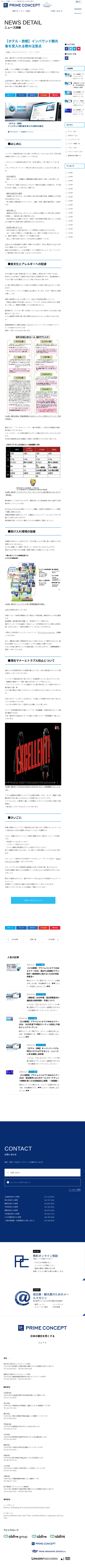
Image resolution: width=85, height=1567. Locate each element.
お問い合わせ (57, 10)
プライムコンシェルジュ (46, 632)
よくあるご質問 (74, 1190)
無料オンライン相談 (21, 10)
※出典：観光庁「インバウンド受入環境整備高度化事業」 (25, 604)
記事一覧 (33, 939)
